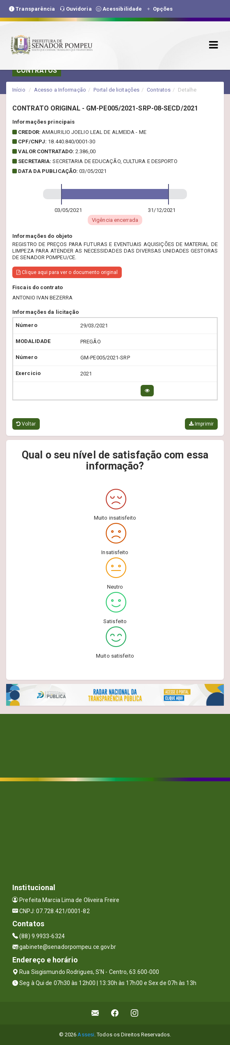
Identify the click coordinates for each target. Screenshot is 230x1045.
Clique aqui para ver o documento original (67, 272)
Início (18, 90)
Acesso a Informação (60, 90)
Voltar (26, 424)
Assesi (85, 1034)
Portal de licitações (116, 90)
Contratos (159, 90)
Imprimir (201, 424)
